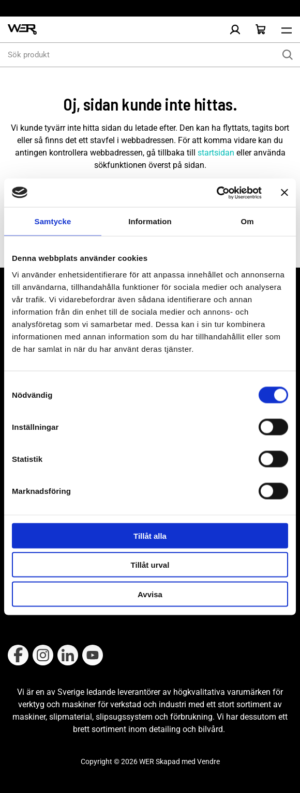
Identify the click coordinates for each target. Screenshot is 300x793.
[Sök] (287, 55)
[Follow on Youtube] (92, 655)
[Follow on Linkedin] (67, 655)
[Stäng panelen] (284, 192)
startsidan (216, 153)
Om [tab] (247, 221)
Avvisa (150, 593)
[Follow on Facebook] (18, 655)
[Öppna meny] (286, 29)
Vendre (208, 761)
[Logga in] (235, 29)
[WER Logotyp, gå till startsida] (22, 29)
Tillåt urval (150, 565)
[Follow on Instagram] (43, 655)
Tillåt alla (150, 535)
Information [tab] (150, 221)
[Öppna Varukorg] (261, 29)
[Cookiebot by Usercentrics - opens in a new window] (216, 192)
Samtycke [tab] (53, 221)
